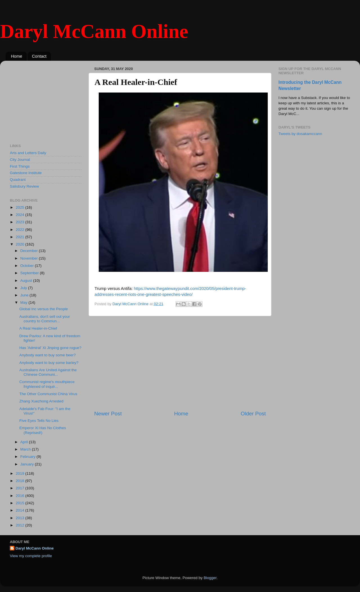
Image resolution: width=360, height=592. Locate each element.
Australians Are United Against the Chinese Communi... (48, 372)
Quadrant (18, 179)
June (25, 295)
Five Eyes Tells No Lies (38, 420)
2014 (20, 510)
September (30, 273)
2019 (20, 473)
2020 (20, 244)
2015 (20, 503)
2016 (20, 496)
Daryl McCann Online (94, 31)
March (26, 449)
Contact (39, 56)
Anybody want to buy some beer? (47, 355)
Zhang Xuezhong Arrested (41, 401)
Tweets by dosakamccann (300, 134)
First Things (20, 166)
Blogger (210, 578)
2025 (20, 207)
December (29, 251)
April (24, 442)
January (27, 464)
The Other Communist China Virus (48, 394)
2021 (20, 237)
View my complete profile (31, 556)
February (28, 456)
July (24, 288)
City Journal (20, 159)
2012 (20, 525)
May (24, 302)
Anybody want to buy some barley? (48, 363)
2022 (20, 230)
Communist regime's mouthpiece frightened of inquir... (47, 384)
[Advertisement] (180, 363)
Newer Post (108, 414)
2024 (20, 215)
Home (16, 56)
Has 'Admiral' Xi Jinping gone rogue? (50, 348)
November (29, 258)
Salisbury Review (24, 186)
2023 (20, 222)
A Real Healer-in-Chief (38, 328)
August (26, 280)
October (27, 266)
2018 (20, 481)
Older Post (253, 414)
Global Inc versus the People (43, 309)
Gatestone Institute (26, 173)
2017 (20, 488)
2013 (20, 518)
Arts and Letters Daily (28, 153)
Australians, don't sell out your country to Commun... (44, 318)
